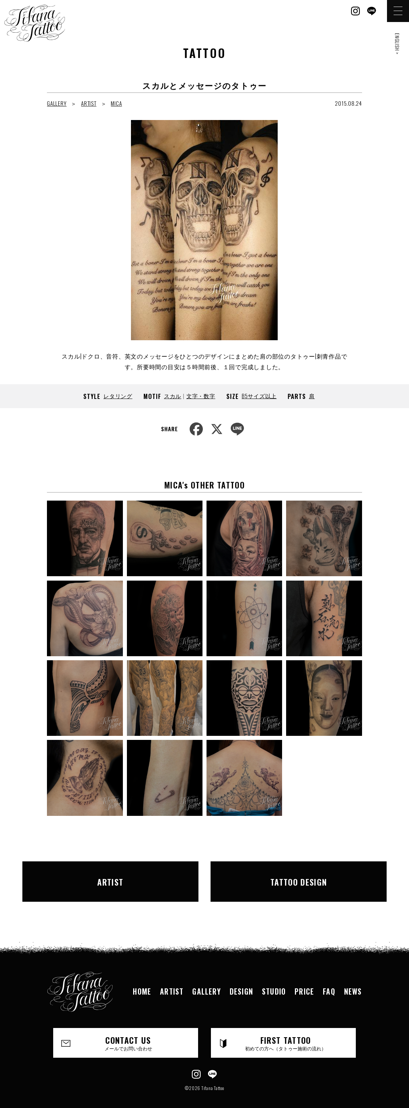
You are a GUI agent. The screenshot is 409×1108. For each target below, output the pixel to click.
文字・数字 (200, 396)
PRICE (304, 980)
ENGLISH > (397, 44)
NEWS (353, 980)
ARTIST (88, 103)
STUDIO (274, 980)
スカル (172, 396)
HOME (142, 980)
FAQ (329, 980)
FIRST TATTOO (286, 1032)
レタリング (117, 396)
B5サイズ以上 (259, 396)
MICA (116, 103)
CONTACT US (128, 1032)
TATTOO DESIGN (288, 876)
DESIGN (241, 980)
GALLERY (56, 103)
